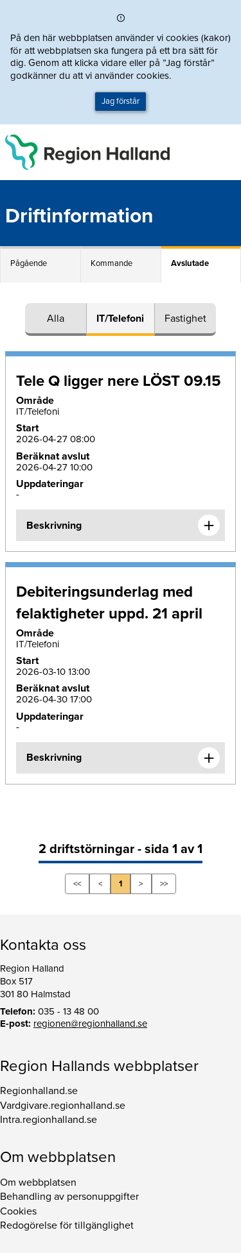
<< (77, 884)
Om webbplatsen (38, 1182)
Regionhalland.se (39, 1090)
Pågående (28, 263)
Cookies (18, 1211)
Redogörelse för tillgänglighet (67, 1225)
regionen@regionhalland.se (90, 1023)
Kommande (111, 263)
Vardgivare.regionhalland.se (62, 1105)
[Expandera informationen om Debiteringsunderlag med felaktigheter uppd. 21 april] (209, 758)
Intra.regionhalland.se (48, 1119)
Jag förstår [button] (120, 101)
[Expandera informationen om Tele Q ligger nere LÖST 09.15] (209, 525)
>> (164, 884)
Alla (55, 318)
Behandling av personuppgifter (69, 1196)
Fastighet (185, 318)
